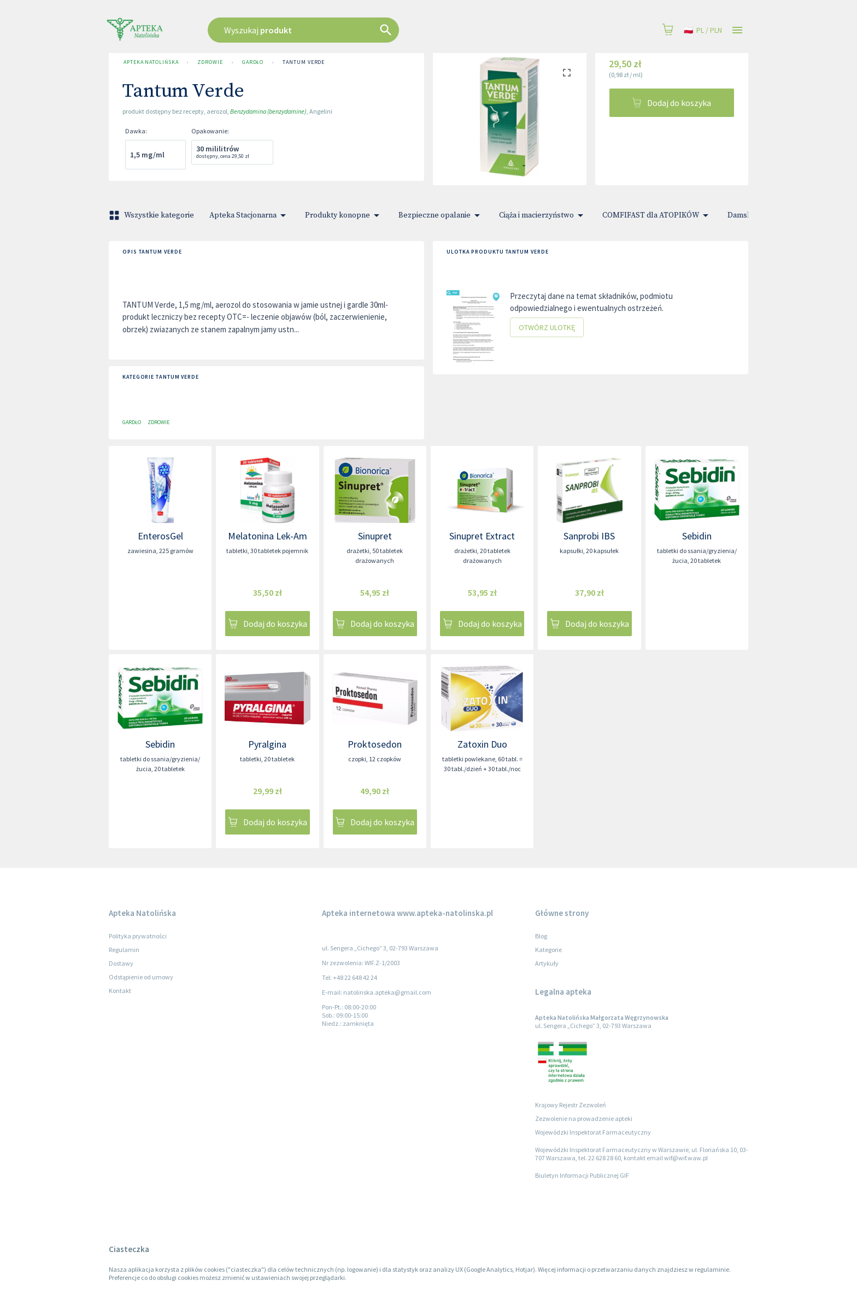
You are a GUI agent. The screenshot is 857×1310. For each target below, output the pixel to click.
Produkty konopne (344, 215)
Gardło (253, 62)
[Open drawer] (737, 30)
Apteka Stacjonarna (249, 215)
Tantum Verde (303, 62)
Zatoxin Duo (482, 744)
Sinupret (375, 536)
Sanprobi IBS (589, 536)
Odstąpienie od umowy (141, 977)
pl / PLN (702, 30)
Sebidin (697, 536)
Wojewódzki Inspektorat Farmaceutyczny (593, 1132)
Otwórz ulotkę (546, 327)
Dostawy (121, 963)
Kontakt (120, 990)
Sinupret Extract (482, 536)
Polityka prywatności (138, 936)
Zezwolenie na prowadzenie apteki (583, 1118)
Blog (541, 936)
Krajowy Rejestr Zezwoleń (570, 1105)
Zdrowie (210, 62)
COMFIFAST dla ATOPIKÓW (657, 215)
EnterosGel (160, 536)
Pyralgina (267, 744)
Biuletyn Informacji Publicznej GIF (582, 1175)
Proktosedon (375, 744)
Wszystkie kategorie (152, 215)
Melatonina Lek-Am (267, 536)
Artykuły (547, 963)
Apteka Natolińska (151, 62)
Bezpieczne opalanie (441, 215)
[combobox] (358, 30)
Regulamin (124, 949)
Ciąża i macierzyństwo (543, 215)
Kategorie (548, 949)
